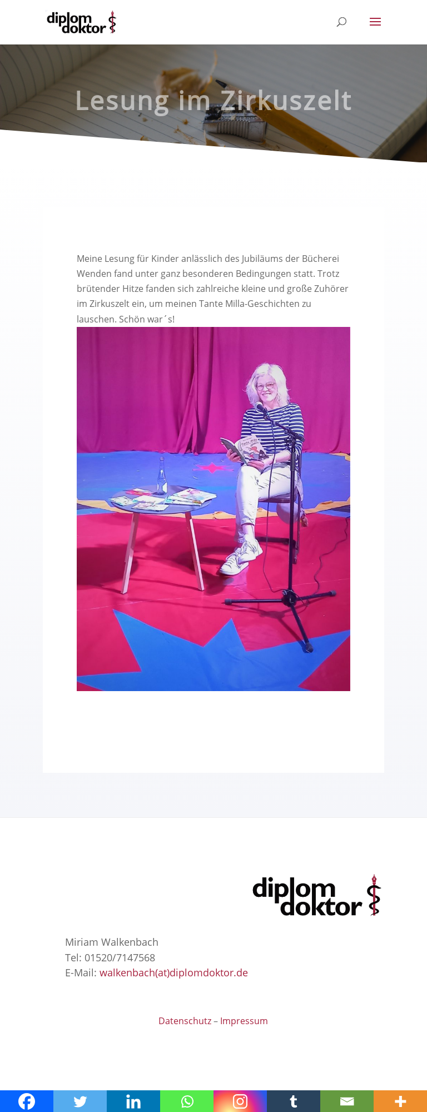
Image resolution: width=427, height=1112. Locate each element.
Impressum (244, 1021)
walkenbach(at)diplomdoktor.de (174, 972)
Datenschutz (184, 1021)
